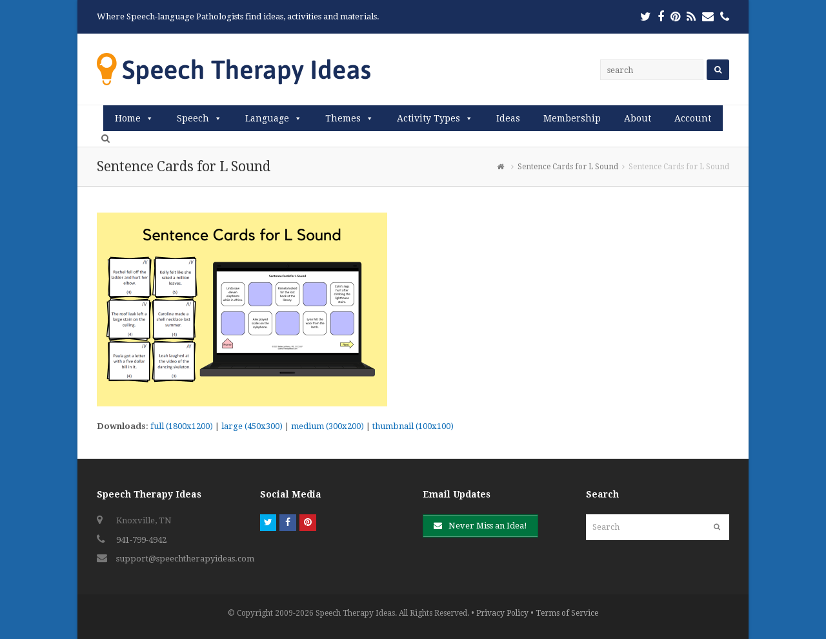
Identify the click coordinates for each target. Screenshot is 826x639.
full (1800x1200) (181, 426)
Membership (572, 118)
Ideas (508, 118)
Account (692, 118)
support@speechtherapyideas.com (185, 558)
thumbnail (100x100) (413, 426)
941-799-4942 (141, 540)
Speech (193, 118)
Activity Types (428, 118)
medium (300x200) (327, 426)
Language (267, 118)
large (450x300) (252, 426)
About (637, 118)
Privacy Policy (502, 613)
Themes (343, 118)
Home (128, 118)
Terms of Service (567, 613)
